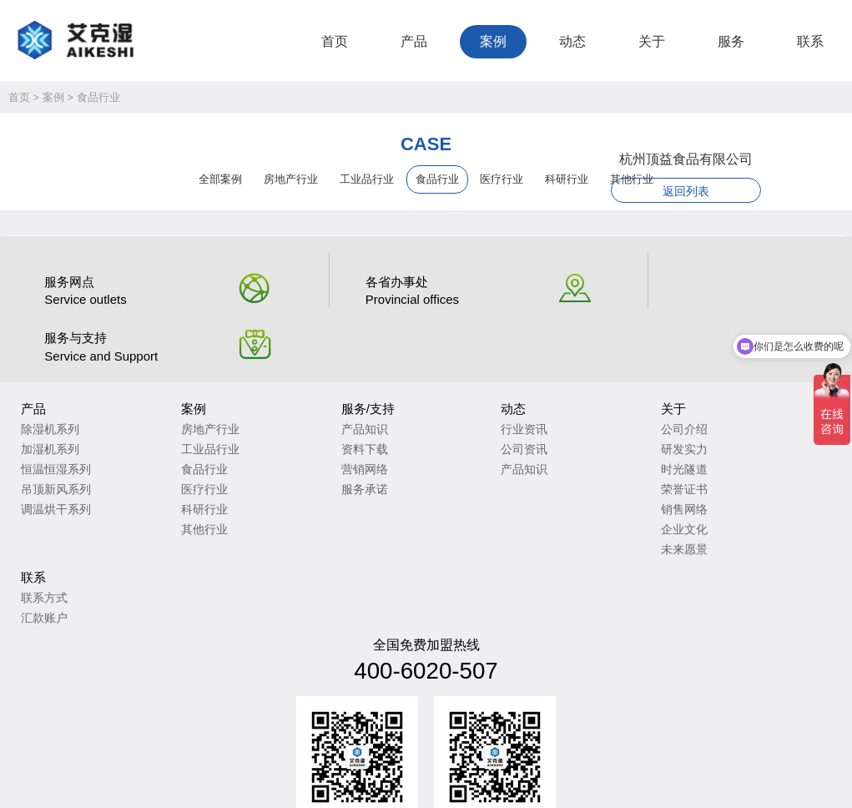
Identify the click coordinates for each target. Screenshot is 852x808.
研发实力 (600, 395)
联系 (810, 41)
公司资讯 (461, 395)
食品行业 (98, 99)
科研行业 (183, 455)
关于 (651, 41)
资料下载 (323, 395)
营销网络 (323, 415)
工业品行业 (367, 181)
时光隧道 (600, 415)
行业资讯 (461, 375)
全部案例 (220, 181)
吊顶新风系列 (56, 435)
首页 (334, 41)
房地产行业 (291, 181)
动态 (572, 41)
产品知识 (323, 375)
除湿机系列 (50, 375)
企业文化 (600, 475)
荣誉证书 (600, 435)
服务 (731, 41)
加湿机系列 (50, 395)
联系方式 (740, 375)
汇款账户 (740, 395)
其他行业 (183, 475)
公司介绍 (600, 375)
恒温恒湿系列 (56, 415)
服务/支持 (326, 355)
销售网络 (600, 455)
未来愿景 (600, 495)
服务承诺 (323, 435)
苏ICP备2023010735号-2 (242, 765)
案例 (493, 41)
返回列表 (707, 193)
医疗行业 (501, 181)
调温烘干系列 (56, 455)
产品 (414, 41)
